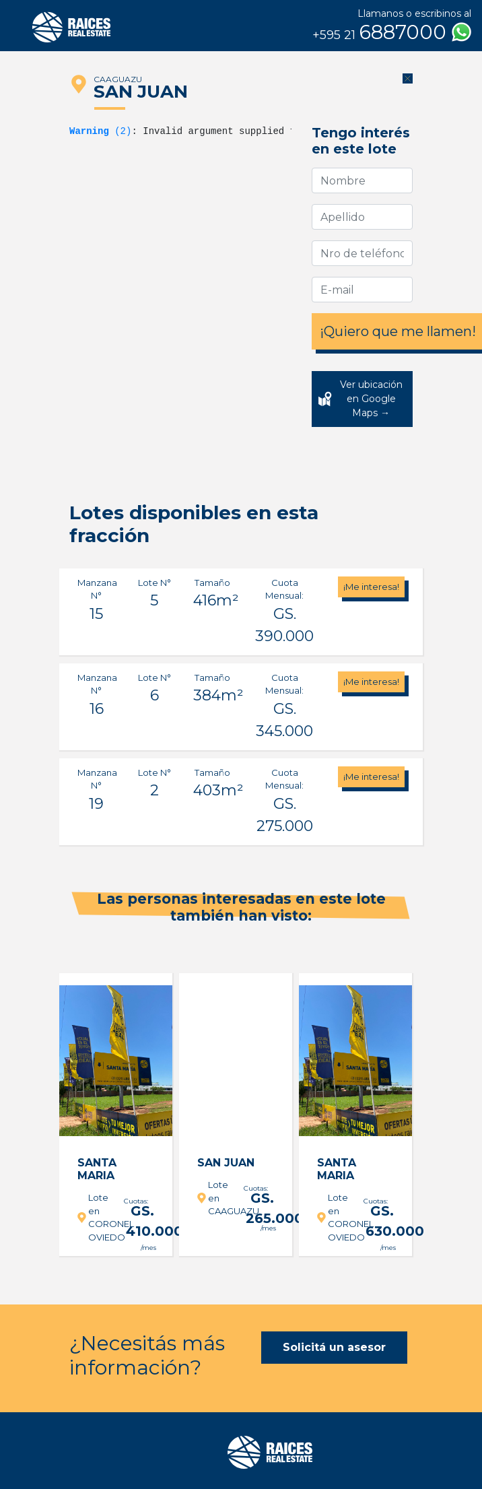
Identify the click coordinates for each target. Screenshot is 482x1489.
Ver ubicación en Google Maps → (371, 398)
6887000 (391, 32)
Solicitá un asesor (334, 1347)
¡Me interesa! (371, 586)
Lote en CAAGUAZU (217, 1197)
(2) (100, 131)
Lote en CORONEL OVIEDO (97, 1217)
